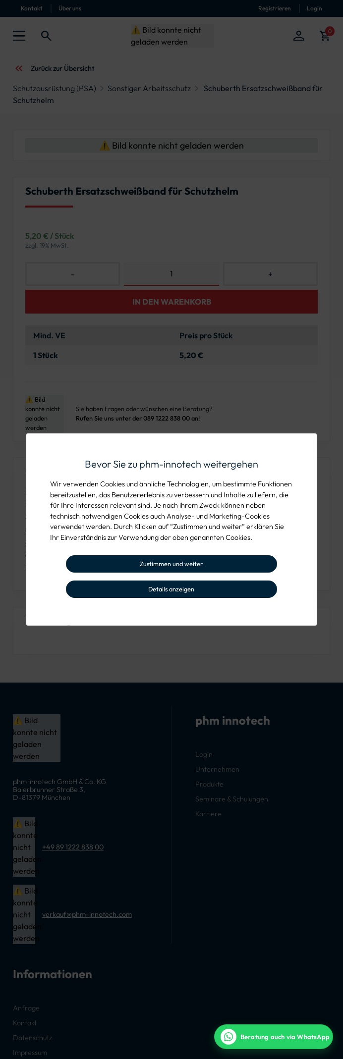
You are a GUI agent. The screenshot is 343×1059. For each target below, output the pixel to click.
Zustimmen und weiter (171, 564)
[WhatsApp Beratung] (273, 1036)
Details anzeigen (171, 589)
